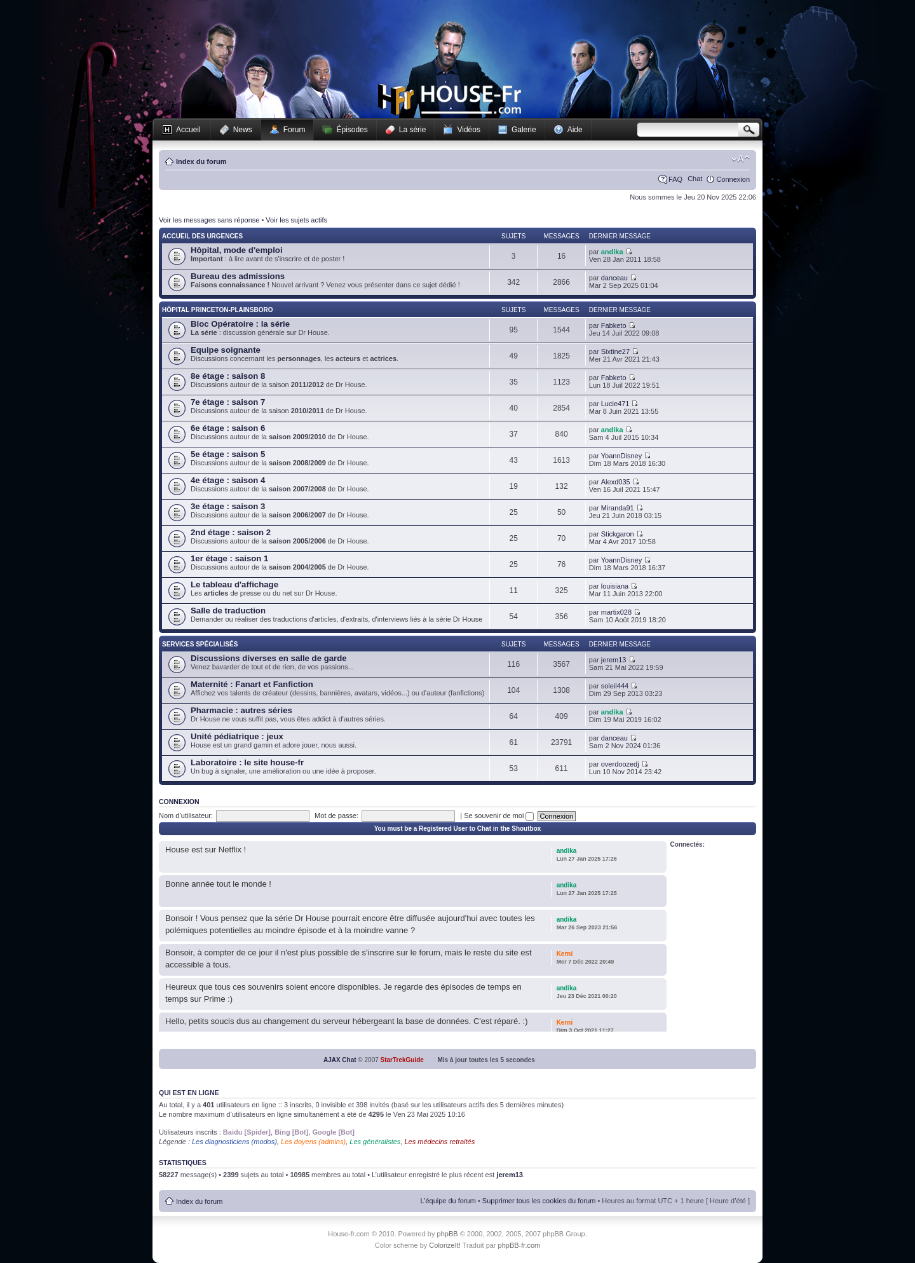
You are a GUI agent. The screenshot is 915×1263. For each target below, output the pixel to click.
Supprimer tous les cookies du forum (539, 1201)
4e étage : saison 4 (228, 480)
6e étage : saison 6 (228, 428)
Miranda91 (617, 508)
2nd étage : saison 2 (231, 532)
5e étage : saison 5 (228, 454)
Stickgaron (617, 534)
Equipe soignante (226, 350)
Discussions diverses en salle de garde (269, 658)
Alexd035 (615, 482)
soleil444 (614, 686)
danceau (614, 278)
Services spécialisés (200, 644)
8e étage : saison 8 (228, 376)
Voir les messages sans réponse (209, 220)
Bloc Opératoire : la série (240, 324)
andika (612, 252)
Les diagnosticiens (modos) (234, 1141)
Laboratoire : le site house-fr (247, 762)
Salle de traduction (228, 610)
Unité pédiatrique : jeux (237, 736)
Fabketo (614, 325)
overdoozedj (620, 764)
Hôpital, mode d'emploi (237, 250)
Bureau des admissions (238, 276)
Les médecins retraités (440, 1141)
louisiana (614, 586)
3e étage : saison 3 (228, 506)
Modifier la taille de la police (740, 159)
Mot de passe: (336, 815)
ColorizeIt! (445, 1245)
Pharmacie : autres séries (241, 710)
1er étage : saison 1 (229, 558)
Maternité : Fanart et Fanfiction (252, 684)
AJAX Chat (339, 1059)
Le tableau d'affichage (234, 584)
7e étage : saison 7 (228, 402)
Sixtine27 (615, 351)
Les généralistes (374, 1141)
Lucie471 (615, 403)
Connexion (733, 179)
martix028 (616, 612)
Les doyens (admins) (313, 1141)
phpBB (447, 1234)
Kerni (565, 953)
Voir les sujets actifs (296, 220)
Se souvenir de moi (499, 815)
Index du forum (201, 161)
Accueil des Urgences (202, 236)
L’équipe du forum (447, 1201)
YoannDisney (621, 456)
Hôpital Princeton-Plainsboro (217, 309)
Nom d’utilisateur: (186, 815)
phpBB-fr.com (519, 1245)
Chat (695, 178)
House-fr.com (449, 100)
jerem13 (614, 660)
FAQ (675, 179)
